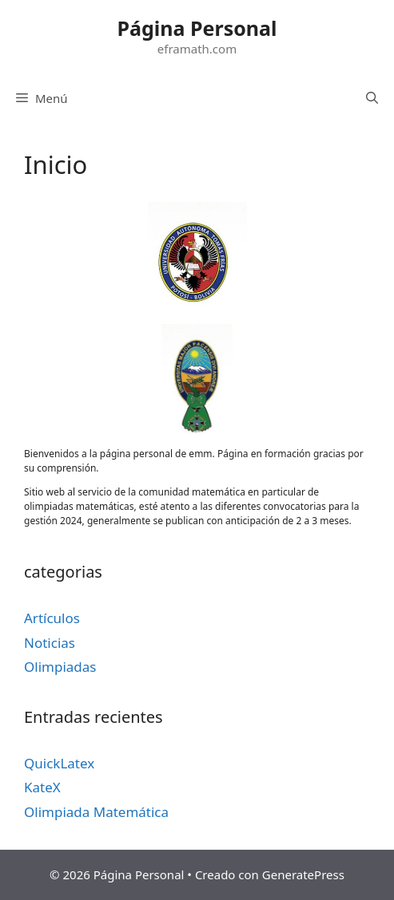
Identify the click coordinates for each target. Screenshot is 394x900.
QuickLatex (59, 763)
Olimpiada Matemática (96, 812)
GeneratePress (303, 874)
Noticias (49, 643)
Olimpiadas (60, 666)
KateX (42, 787)
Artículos (52, 618)
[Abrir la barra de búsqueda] (372, 98)
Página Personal (197, 27)
